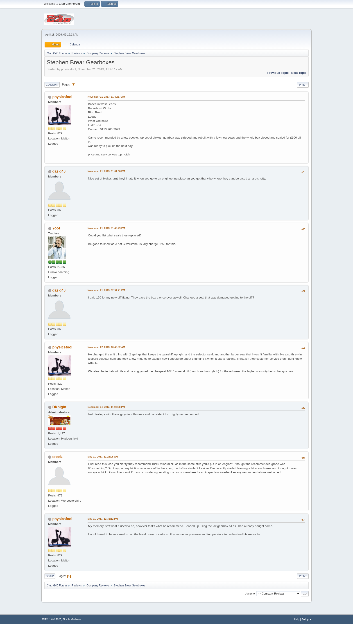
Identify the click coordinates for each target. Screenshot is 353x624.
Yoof (56, 228)
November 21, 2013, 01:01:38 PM (106, 171)
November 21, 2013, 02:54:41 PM (106, 290)
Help (296, 619)
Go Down (52, 84)
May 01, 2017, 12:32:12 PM (103, 518)
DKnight (59, 407)
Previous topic (278, 72)
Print (303, 84)
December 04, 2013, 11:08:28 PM (106, 407)
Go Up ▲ (306, 619)
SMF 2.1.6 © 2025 (51, 619)
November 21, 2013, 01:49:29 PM (106, 228)
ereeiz (57, 457)
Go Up (50, 576)
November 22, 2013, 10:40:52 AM (106, 347)
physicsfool (62, 97)
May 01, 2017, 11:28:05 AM (103, 456)
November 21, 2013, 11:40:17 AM (106, 96)
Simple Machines (72, 619)
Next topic (298, 72)
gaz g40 (59, 171)
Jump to (250, 593)
